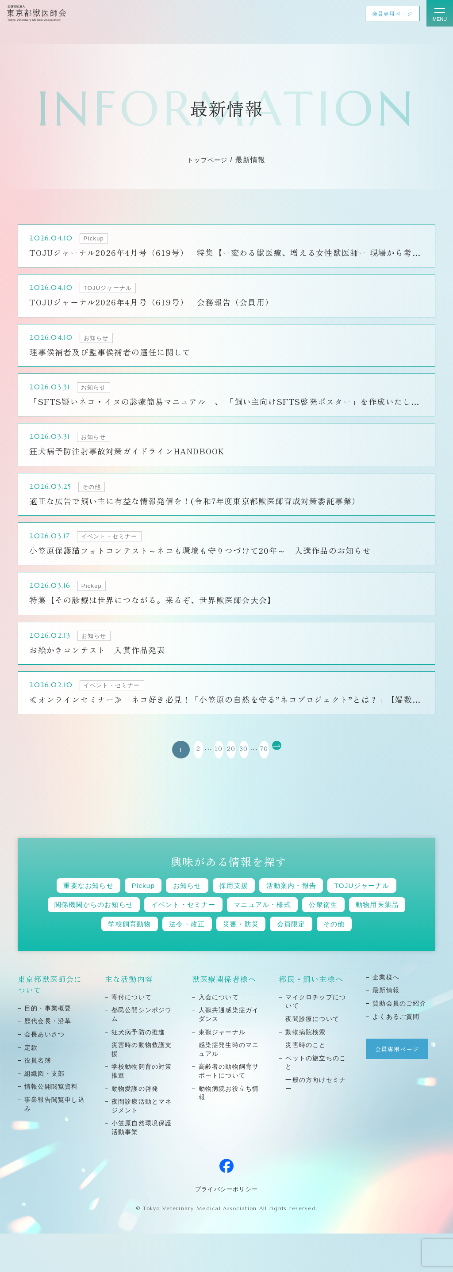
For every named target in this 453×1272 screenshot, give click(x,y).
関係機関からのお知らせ (177, 920)
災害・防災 (328, 941)
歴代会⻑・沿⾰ (48, 1059)
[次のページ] (300, 762)
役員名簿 (37, 1098)
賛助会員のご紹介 (399, 1041)
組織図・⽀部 (44, 1112)
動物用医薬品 (128, 941)
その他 (227, 961)
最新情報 (385, 1028)
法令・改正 (266, 941)
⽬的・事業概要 (48, 1046)
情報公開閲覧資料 (51, 1124)
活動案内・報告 (344, 899)
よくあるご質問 (396, 1055)
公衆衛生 (66, 941)
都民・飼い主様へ (311, 1017)
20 (226, 762)
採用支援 (277, 899)
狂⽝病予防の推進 (138, 1070)
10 (204, 762)
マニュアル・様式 (371, 920)
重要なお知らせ (109, 899)
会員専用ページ (392, 13)
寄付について (131, 1035)
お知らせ (223, 899)
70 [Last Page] (278, 762)
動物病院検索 (305, 1070)
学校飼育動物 (199, 941)
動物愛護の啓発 (135, 1127)
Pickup (172, 899)
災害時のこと (305, 1083)
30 (249, 762)
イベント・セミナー (280, 920)
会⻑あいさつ (44, 1072)
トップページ (207, 160)
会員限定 (387, 941)
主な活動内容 (129, 1017)
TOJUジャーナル (80, 920)
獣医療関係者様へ (224, 1017)
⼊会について (219, 1035)
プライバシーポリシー (226, 1227)
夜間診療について (312, 1057)
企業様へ (385, 1015)
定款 (31, 1085)
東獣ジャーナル (222, 1070)
